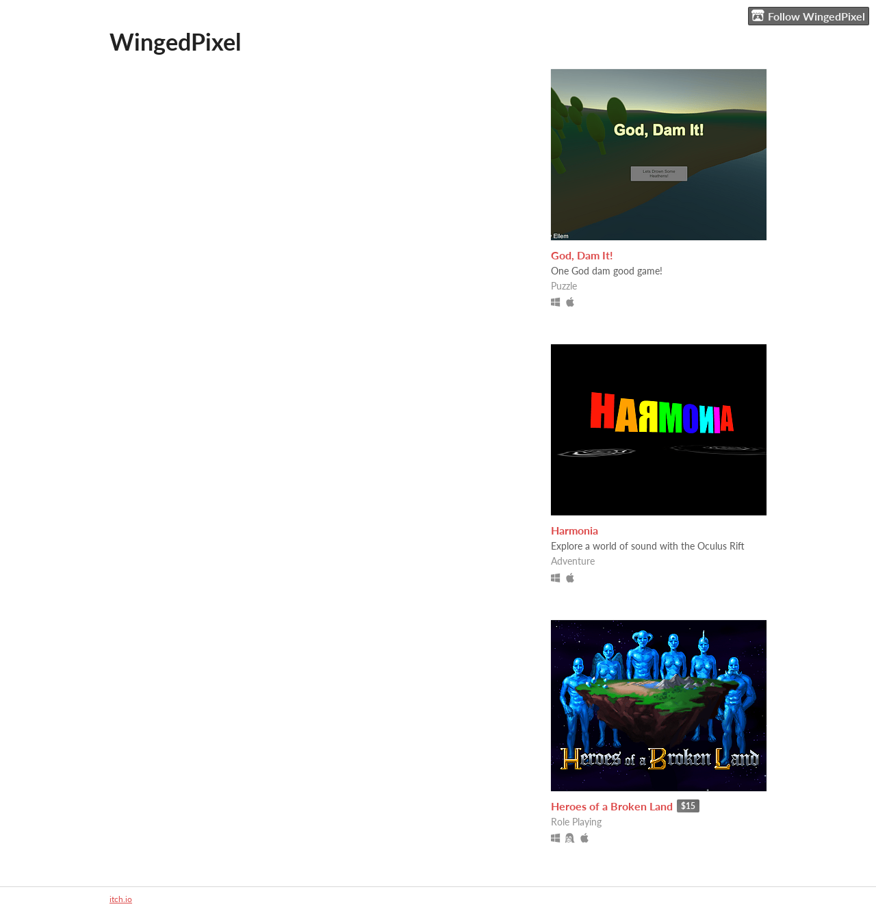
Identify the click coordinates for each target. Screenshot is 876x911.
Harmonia (574, 530)
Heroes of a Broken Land (612, 805)
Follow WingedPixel (808, 16)
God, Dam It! (582, 254)
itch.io (121, 899)
